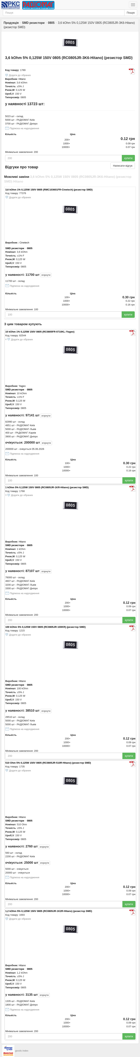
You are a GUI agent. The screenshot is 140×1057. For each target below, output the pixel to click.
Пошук (131, 12)
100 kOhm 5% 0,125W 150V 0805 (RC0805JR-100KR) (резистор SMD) (45, 627)
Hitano (22, 79)
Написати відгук (122, 165)
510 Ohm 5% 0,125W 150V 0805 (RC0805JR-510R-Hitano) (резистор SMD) (48, 762)
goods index (21, 1050)
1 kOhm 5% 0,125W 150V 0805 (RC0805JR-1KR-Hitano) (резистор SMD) (47, 487)
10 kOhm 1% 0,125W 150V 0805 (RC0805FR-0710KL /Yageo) (39, 331)
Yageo (22, 386)
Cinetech (24, 242)
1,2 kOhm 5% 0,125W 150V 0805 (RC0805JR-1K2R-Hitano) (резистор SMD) (48, 911)
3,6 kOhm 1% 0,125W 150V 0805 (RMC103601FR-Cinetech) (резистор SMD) (49, 189)
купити (128, 158)
